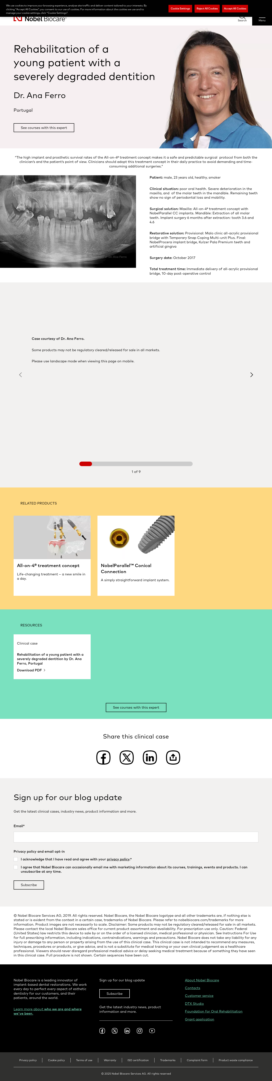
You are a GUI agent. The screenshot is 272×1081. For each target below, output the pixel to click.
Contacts (192, 988)
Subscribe (115, 993)
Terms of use (84, 1060)
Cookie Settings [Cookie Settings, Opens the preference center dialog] (180, 8)
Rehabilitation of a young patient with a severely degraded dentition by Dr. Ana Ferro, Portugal (50, 659)
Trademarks (167, 1060)
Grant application (199, 1019)
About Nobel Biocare (202, 980)
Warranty (110, 1060)
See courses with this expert (44, 128)
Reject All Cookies (207, 8)
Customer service (199, 995)
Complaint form (197, 1060)
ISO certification (138, 1060)
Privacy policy (28, 1060)
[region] (136, 8)
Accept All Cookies (235, 8)
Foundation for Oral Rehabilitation (214, 1011)
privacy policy (118, 859)
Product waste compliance (236, 1060)
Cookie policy (56, 1060)
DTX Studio (194, 1003)
